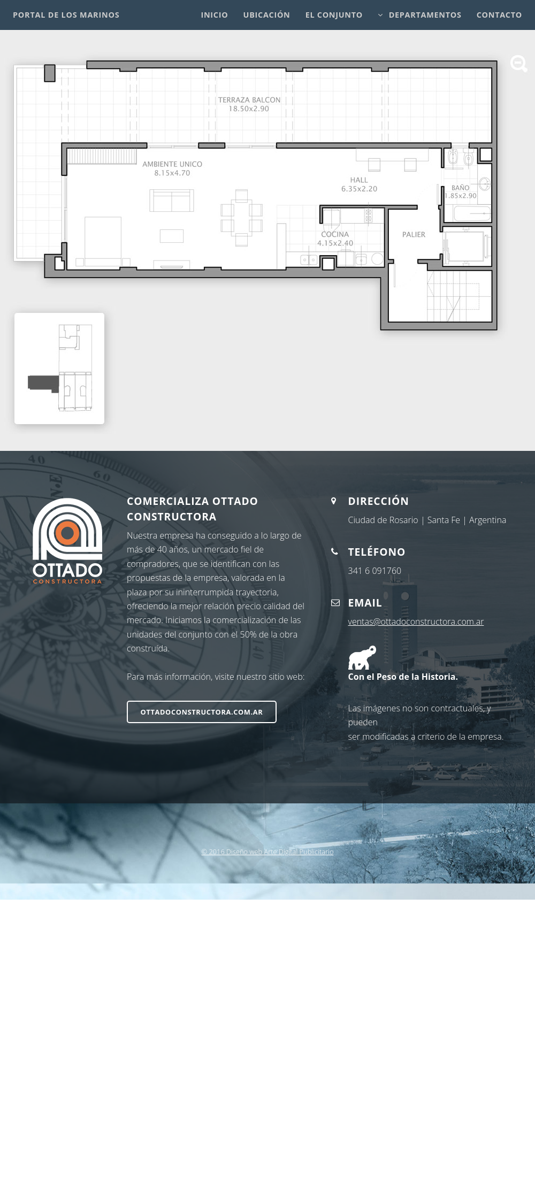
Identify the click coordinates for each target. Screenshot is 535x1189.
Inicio (214, 15)
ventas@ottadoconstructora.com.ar (416, 621)
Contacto (499, 15)
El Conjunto (334, 15)
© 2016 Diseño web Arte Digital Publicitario (268, 851)
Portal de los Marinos (66, 15)
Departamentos (425, 15)
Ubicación (267, 15)
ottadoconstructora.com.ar (202, 712)
